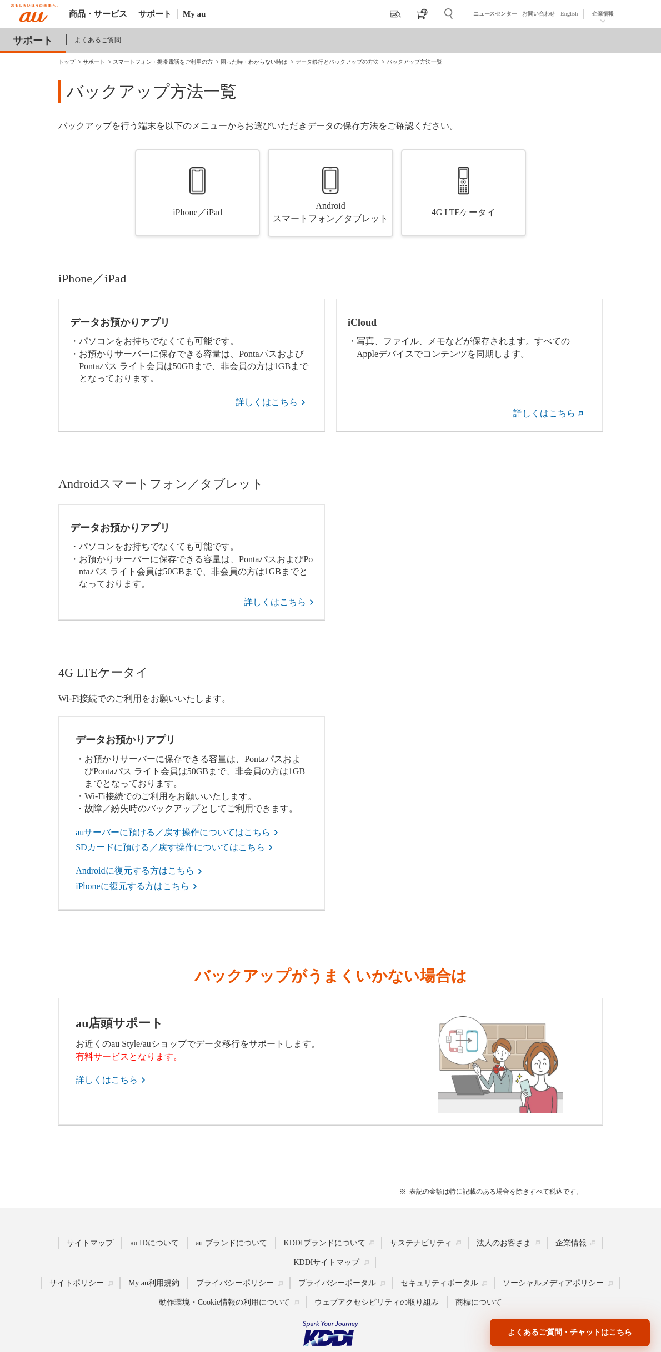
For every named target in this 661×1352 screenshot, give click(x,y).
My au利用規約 (153, 1283)
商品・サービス (98, 13)
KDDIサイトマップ (327, 1262)
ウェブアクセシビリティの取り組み (376, 1302)
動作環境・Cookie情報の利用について (224, 1302)
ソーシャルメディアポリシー (553, 1283)
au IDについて (154, 1243)
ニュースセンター (495, 14)
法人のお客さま (504, 1243)
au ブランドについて (231, 1243)
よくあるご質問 (97, 40)
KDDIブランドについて (324, 1243)
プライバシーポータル (337, 1283)
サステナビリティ (421, 1243)
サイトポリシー (76, 1283)
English (569, 14)
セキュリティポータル (439, 1283)
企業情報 (603, 14)
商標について (478, 1302)
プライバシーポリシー (235, 1283)
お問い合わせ (538, 14)
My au (194, 13)
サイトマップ (90, 1243)
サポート (155, 13)
